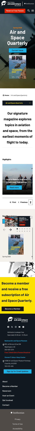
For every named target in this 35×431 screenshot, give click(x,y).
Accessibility (17, 429)
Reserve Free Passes (15, 11)
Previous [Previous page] (23, 202)
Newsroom (6, 391)
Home (7, 95)
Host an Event (8, 395)
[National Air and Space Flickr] (23, 327)
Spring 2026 (6, 256)
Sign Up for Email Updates (17, 371)
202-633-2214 (9, 350)
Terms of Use (17, 424)
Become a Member (12, 309)
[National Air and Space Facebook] (8, 327)
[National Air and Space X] (12, 327)
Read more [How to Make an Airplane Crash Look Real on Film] (14, 187)
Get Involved (7, 400)
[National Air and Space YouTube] (20, 327)
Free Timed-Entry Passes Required (17, 352)
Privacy (17, 419)
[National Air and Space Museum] (11, 4)
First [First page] (13, 202)
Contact (5, 405)
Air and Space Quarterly (18, 103)
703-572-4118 (9, 366)
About (4, 381)
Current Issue (17, 50)
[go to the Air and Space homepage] (17, 320)
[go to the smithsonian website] (29, 4)
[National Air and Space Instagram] (16, 327)
